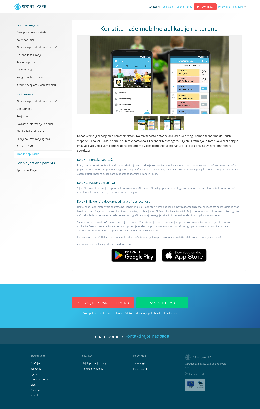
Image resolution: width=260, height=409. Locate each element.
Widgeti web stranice (30, 77)
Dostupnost (24, 109)
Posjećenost (24, 116)
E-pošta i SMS (25, 70)
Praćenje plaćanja (28, 62)
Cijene (180, 6)
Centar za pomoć (40, 379)
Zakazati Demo (162, 302)
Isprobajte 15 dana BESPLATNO (103, 302)
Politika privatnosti (92, 368)
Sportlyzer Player (27, 170)
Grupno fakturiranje (29, 55)
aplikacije (168, 6)
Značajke (154, 6)
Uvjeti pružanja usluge (94, 363)
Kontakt (35, 395)
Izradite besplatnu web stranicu (36, 85)
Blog (189, 6)
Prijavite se (205, 7)
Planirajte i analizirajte (30, 131)
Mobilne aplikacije (28, 154)
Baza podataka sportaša (32, 32)
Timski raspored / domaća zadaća (38, 47)
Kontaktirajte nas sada (147, 336)
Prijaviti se (224, 6)
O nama (35, 390)
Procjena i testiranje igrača (33, 139)
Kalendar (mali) (26, 40)
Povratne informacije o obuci (35, 124)
